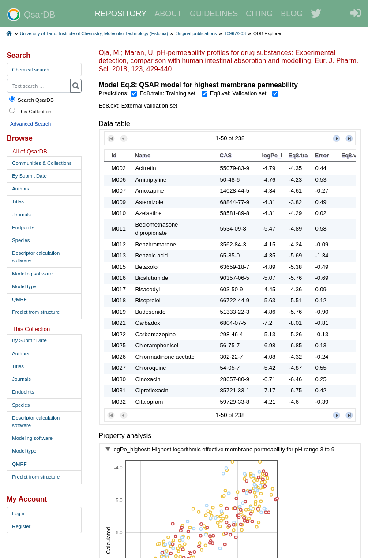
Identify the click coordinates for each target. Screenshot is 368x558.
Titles (18, 201)
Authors (20, 188)
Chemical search (30, 69)
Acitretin (145, 168)
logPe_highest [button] (272, 155)
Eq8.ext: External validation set (138, 105)
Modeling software (32, 273)
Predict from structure (36, 312)
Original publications (196, 33)
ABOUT (168, 13)
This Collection (30, 111)
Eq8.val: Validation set (238, 93)
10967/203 (235, 33)
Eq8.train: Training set (167, 93)
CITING (259, 13)
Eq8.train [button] (298, 155)
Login (18, 513)
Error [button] (322, 155)
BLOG (292, 13)
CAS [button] (226, 155)
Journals (21, 214)
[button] (111, 138)
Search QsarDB (31, 99)
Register (21, 526)
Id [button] (114, 155)
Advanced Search (30, 123)
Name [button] (142, 155)
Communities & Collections (41, 163)
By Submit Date (29, 176)
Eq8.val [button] (351, 155)
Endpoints (23, 227)
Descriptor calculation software (36, 256)
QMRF (19, 299)
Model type (24, 286)
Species (21, 240)
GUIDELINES (214, 13)
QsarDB (31, 14)
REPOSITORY (120, 13)
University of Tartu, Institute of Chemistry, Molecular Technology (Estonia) (94, 33)
